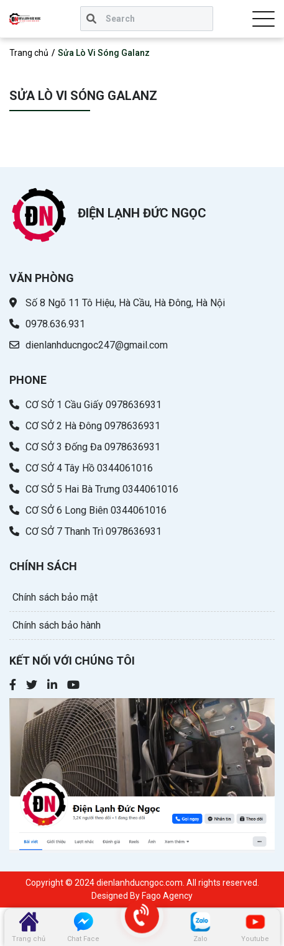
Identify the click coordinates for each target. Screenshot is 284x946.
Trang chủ (28, 53)
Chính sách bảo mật (55, 597)
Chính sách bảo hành (56, 625)
